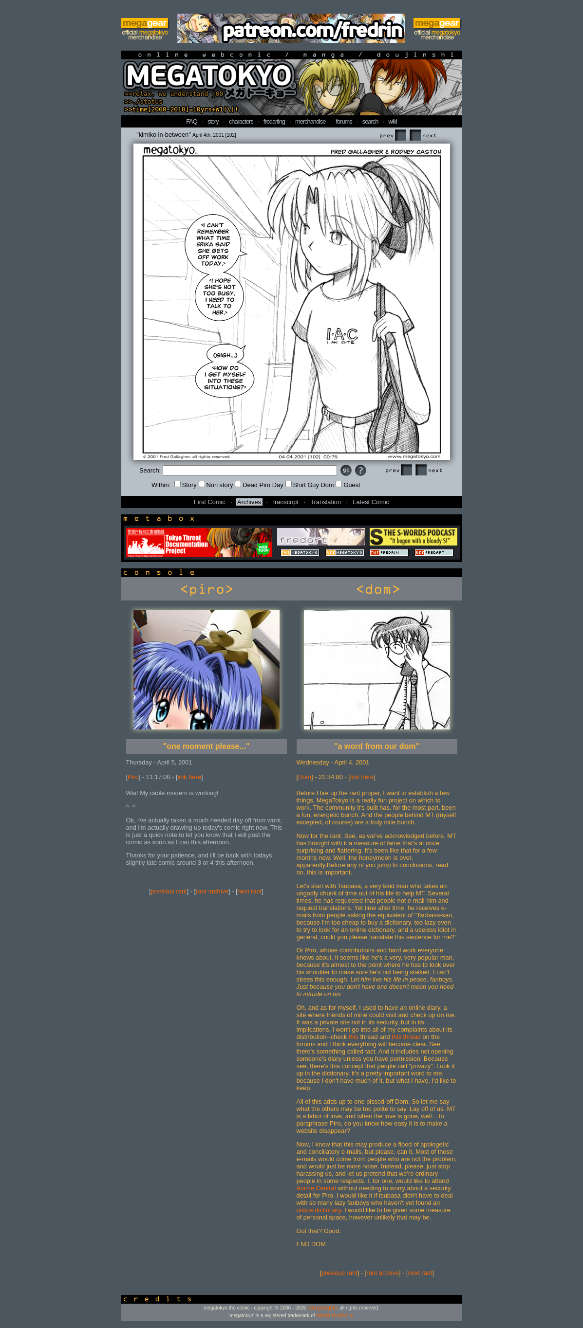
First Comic (210, 502)
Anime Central (316, 1188)
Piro (133, 777)
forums (344, 121)
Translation (325, 502)
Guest (348, 485)
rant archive (212, 891)
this (353, 1036)
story (213, 121)
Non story (216, 485)
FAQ (191, 121)
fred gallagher (322, 1307)
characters (241, 121)
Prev (392, 135)
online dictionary (319, 1210)
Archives (249, 502)
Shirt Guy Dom (309, 485)
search (370, 121)
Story (185, 485)
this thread (406, 1036)
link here (189, 777)
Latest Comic (371, 502)
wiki (392, 121)
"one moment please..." (206, 746)
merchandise (310, 121)
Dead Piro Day (259, 485)
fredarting (274, 121)
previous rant (169, 891)
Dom (304, 777)
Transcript (285, 502)
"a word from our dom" (376, 746)
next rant (250, 891)
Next (423, 135)
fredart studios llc (334, 1315)
